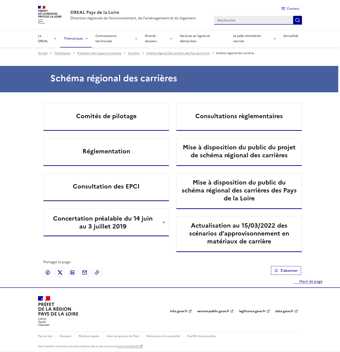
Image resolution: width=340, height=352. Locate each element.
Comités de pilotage (106, 116)
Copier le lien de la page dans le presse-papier (97, 272)
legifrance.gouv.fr (252, 311)
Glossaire (65, 336)
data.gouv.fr (284, 311)
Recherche (297, 20)
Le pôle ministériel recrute (247, 39)
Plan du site (45, 336)
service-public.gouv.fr (213, 311)
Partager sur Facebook (47, 272)
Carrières (134, 53)
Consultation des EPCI (106, 186)
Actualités (290, 36)
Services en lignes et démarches (195, 39)
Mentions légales (89, 336)
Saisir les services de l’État (123, 336)
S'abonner (286, 270)
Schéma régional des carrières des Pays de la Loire (178, 53)
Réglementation (106, 151)
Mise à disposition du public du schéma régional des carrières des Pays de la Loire (239, 190)
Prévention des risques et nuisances (99, 53)
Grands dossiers (151, 39)
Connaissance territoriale (105, 39)
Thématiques (73, 38)
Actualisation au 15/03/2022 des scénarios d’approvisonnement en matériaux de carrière (239, 233)
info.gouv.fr (179, 311)
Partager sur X (60, 272)
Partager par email (84, 272)
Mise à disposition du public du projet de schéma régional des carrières (239, 151)
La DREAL (43, 39)
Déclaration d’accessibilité (163, 336)
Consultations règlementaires (239, 116)
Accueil (43, 53)
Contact (293, 8)
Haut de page (310, 281)
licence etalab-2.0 (127, 346)
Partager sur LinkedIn (72, 272)
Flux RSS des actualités (201, 336)
